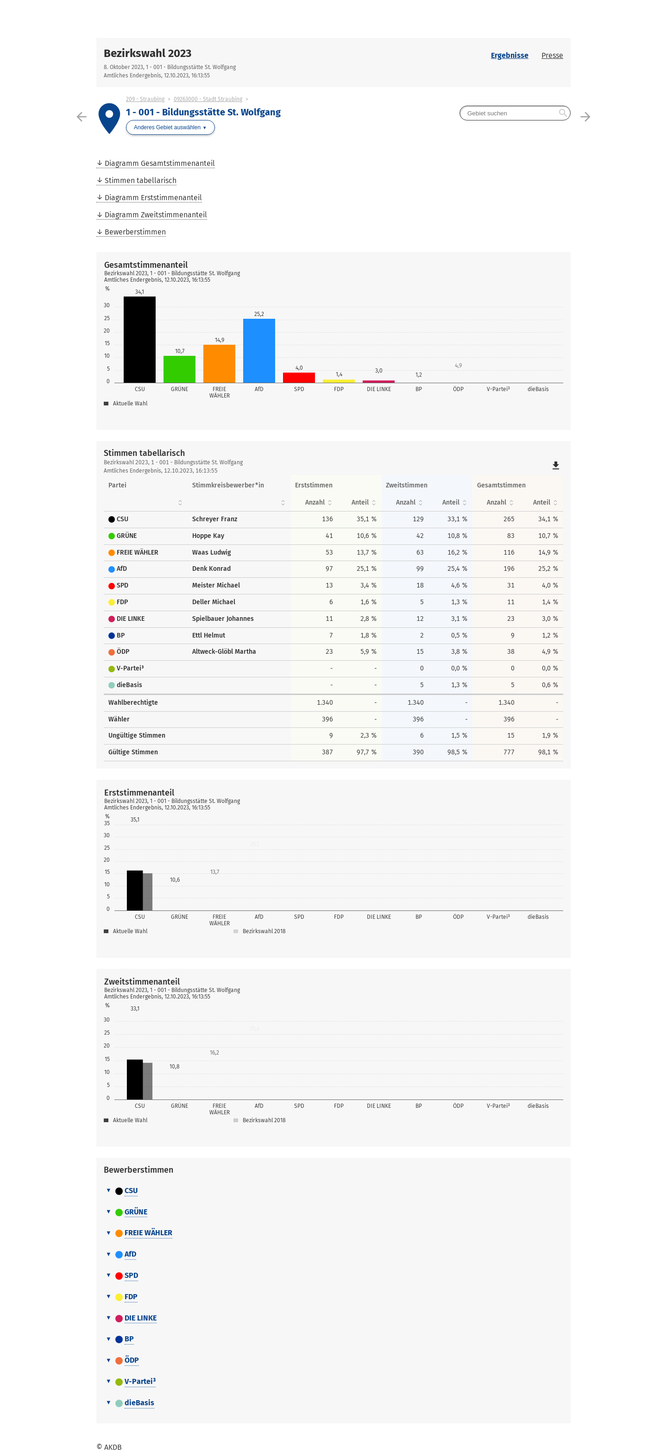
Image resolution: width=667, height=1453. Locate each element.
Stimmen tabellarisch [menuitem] (140, 180)
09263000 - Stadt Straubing (208, 99)
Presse (552, 55)
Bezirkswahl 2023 (147, 53)
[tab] (333, 1191)
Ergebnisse (510, 55)
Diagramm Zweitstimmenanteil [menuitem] (156, 214)
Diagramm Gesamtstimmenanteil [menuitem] (160, 163)
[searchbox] (515, 113)
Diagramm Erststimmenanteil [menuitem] (153, 197)
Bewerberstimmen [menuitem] (135, 231)
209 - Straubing (145, 99)
